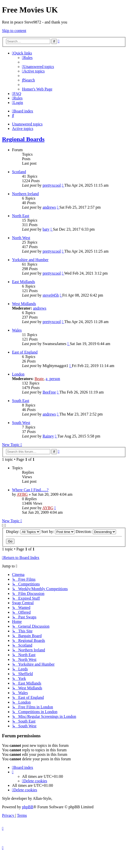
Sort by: (57, 531)
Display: (23, 531)
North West (21, 238)
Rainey (48, 436)
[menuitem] (27, 57)
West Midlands (24, 304)
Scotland (19, 172)
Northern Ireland (25, 194)
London (18, 374)
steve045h (50, 295)
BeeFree (49, 392)
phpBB (27, 807)
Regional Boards (23, 139)
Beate (39, 379)
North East (20, 216)
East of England (25, 352)
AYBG (22, 494)
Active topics (22, 128)
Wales (17, 330)
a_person (53, 379)
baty (46, 229)
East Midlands (23, 282)
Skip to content (14, 30)
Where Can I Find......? (30, 490)
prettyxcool (51, 185)
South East (20, 401)
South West (21, 423)
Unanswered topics (27, 124)
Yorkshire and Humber (30, 260)
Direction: (96, 531)
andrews (49, 207)
